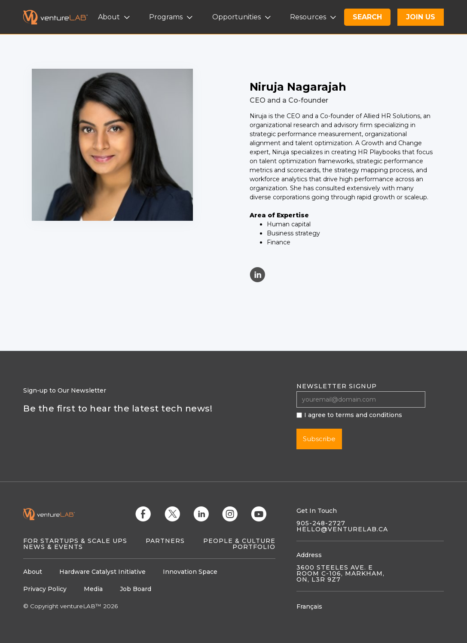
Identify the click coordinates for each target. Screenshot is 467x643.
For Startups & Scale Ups (75, 541)
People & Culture (239, 541)
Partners (165, 541)
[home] (60, 17)
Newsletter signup (336, 386)
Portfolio (253, 547)
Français (309, 606)
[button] (115, 17)
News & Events (53, 547)
